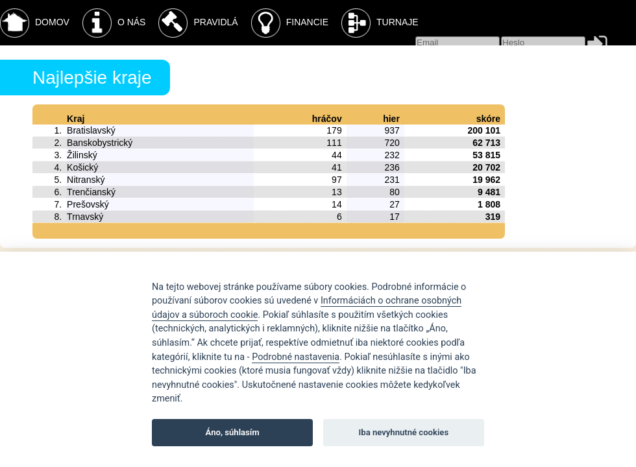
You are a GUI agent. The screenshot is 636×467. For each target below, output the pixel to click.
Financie (289, 23)
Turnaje (380, 23)
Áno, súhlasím (233, 432)
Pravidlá (198, 23)
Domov (34, 23)
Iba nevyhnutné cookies (404, 432)
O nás (114, 23)
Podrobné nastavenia (295, 357)
